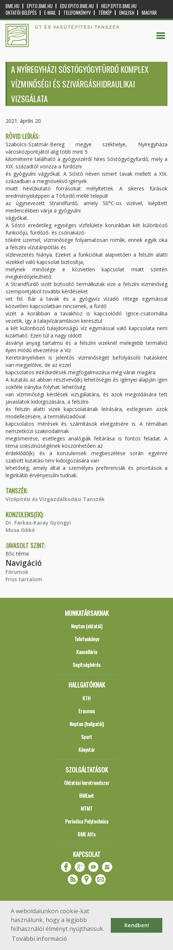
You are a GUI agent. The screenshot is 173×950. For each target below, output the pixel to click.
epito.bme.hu (40, 6)
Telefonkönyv (77, 12)
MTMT (86, 808)
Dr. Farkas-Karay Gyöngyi (38, 522)
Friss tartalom (24, 579)
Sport (86, 736)
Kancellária (86, 652)
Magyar (149, 12)
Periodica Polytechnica (86, 821)
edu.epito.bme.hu (77, 6)
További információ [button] (39, 939)
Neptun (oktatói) (86, 626)
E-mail (50, 12)
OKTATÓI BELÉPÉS (21, 12)
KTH (86, 698)
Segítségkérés (86, 664)
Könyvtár (86, 749)
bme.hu (13, 6)
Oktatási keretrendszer (86, 782)
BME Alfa (86, 834)
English (126, 12)
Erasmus (86, 711)
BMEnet (86, 795)
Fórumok (17, 571)
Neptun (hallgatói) (87, 724)
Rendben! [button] (136, 925)
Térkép (105, 12)
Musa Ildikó (20, 529)
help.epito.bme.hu (119, 6)
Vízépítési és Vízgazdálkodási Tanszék (55, 499)
